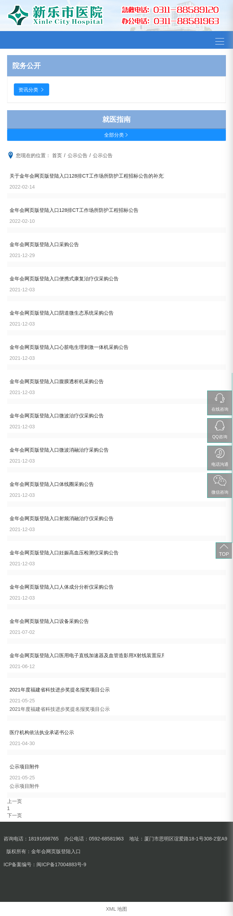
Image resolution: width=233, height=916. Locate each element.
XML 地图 (116, 909)
